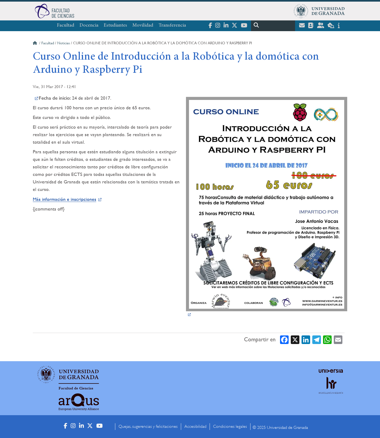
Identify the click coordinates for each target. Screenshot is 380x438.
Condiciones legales (230, 426)
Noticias (63, 43)
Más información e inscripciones (64, 199)
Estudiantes (115, 25)
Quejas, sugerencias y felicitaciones (148, 426)
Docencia (89, 25)
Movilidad (142, 25)
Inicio (35, 43)
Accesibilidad (195, 426)
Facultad (65, 25)
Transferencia (172, 25)
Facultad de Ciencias (76, 388)
